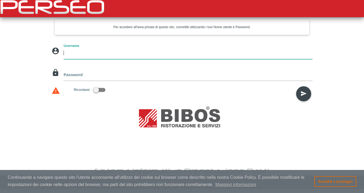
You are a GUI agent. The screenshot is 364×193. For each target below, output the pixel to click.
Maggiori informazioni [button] (235, 184)
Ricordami (89, 90)
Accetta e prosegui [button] (335, 181)
